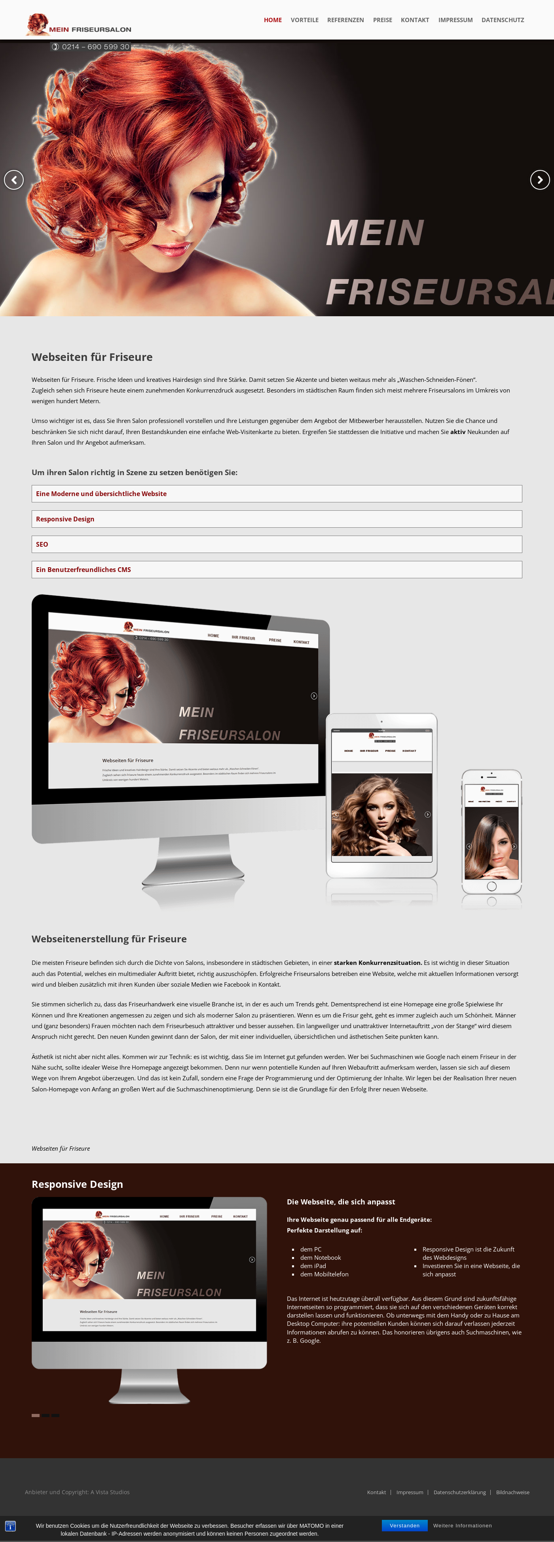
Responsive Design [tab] (65, 519)
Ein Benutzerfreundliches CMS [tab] (83, 569)
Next (540, 180)
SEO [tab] (42, 544)
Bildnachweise (512, 1492)
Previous (14, 180)
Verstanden (405, 1531)
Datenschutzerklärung (460, 1492)
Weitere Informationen (462, 1531)
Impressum (410, 1492)
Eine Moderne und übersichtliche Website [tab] (101, 493)
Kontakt (376, 1492)
